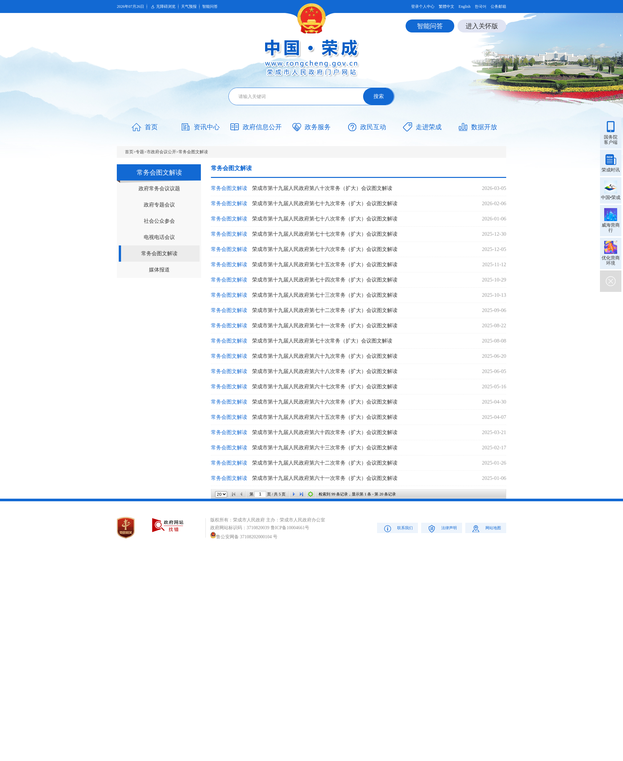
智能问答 (210, 6)
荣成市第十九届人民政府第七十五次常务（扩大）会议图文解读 (324, 264)
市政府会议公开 (161, 151)
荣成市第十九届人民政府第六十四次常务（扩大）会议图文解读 (324, 432)
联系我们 (398, 528)
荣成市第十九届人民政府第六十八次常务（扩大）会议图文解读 (324, 371)
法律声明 (442, 528)
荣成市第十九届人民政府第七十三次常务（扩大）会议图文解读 (324, 295)
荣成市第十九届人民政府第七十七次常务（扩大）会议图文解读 (324, 234)
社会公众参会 (159, 221)
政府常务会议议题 (159, 188)
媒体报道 (159, 269)
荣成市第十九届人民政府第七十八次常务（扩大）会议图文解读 (324, 218)
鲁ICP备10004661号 (290, 527)
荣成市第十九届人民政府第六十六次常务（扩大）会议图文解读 (324, 402)
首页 (129, 151)
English (464, 6)
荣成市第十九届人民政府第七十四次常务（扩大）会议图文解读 (324, 279)
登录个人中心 (422, 6)
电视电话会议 (159, 237)
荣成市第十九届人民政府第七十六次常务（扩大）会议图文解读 (324, 249)
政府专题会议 (159, 204)
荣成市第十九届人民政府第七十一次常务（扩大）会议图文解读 (324, 325)
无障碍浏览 (163, 7)
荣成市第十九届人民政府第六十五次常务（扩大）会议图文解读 (324, 417)
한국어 (480, 6)
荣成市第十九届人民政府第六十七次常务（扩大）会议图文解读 (324, 386)
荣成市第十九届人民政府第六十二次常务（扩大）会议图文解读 (324, 463)
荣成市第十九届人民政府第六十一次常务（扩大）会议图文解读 (324, 478)
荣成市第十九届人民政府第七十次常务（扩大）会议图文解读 (322, 340)
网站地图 (486, 528)
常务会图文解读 (193, 151)
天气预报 (189, 6)
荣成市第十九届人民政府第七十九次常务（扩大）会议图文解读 (324, 203)
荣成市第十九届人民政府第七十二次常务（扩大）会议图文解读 (324, 310)
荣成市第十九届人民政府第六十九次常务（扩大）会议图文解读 (324, 356)
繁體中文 (446, 6)
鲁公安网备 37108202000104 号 (243, 536)
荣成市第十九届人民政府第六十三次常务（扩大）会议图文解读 (324, 447)
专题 (140, 151)
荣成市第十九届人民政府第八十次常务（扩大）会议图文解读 (322, 188)
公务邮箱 (498, 6)
